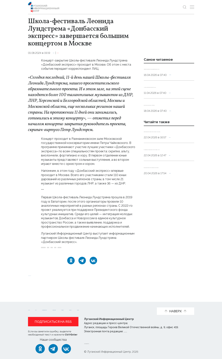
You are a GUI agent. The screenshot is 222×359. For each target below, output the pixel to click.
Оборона (175, 209)
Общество (176, 87)
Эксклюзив (75, 52)
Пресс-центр (65, 309)
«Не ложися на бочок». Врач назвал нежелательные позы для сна (167, 103)
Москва (98, 249)
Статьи (52, 303)
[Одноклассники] (71, 270)
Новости (34, 303)
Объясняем (90, 309)
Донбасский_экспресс (57, 249)
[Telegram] (82, 270)
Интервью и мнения (126, 303)
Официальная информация (84, 303)
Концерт (82, 249)
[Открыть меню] (192, 7)
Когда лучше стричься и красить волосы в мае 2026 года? (166, 129)
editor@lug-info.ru (136, 331)
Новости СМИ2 (39, 284)
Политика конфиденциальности (106, 342)
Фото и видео (38, 309)
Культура (59, 52)
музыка (112, 249)
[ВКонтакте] (93, 270)
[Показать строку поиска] (184, 7)
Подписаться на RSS (53, 321)
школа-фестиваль (54, 255)
